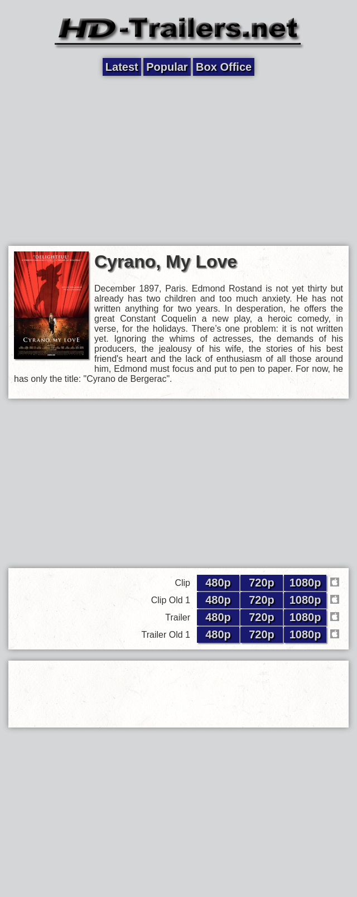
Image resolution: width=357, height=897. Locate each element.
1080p (305, 582)
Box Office (224, 67)
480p (218, 582)
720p (261, 582)
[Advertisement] (178, 160)
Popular (166, 67)
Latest (121, 67)
